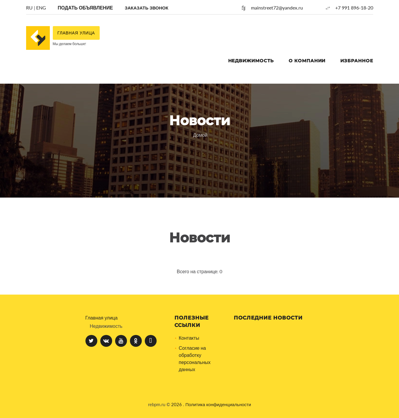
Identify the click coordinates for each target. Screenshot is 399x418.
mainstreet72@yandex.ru (277, 7)
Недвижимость (251, 60)
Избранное (356, 60)
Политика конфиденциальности (218, 404)
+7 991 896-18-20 (354, 7)
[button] (146, 7)
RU (29, 7)
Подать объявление (85, 7)
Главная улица (101, 317)
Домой (200, 135)
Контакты (189, 338)
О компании (307, 60)
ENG (41, 7)
